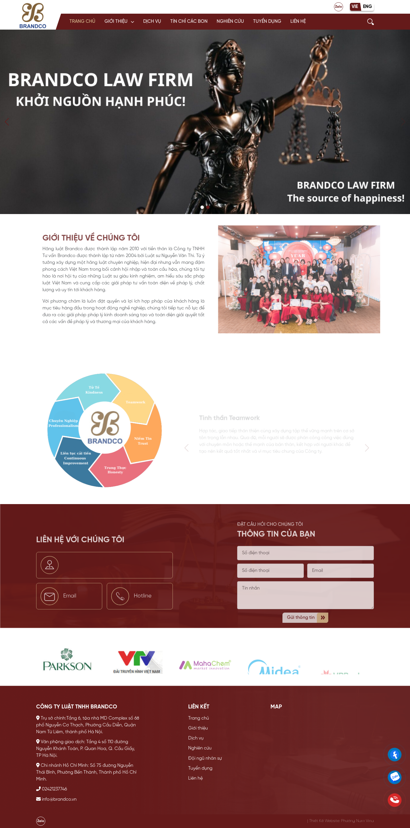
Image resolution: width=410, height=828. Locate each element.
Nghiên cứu (230, 21)
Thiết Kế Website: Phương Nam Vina (341, 821)
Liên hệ (298, 21)
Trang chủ (82, 21)
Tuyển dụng (267, 21)
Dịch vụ (152, 21)
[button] (119, 22)
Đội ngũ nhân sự (205, 758)
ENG (367, 6)
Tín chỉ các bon (189, 21)
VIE (355, 6)
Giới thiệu (116, 21)
